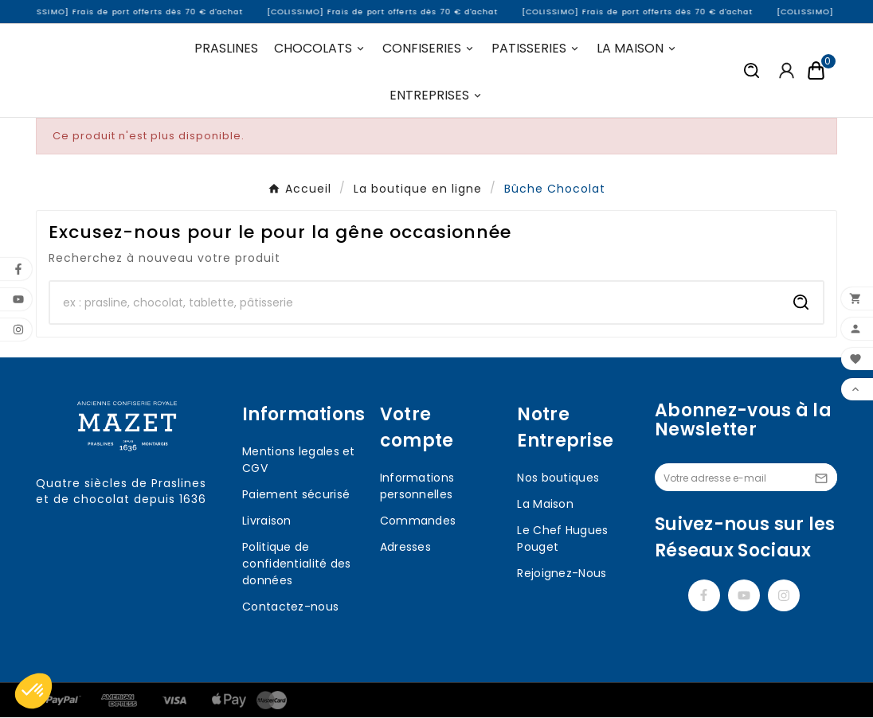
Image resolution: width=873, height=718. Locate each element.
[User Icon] (787, 71)
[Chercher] (415, 303)
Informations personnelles (417, 486)
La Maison (545, 505)
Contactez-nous (290, 607)
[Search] (801, 303)
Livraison (267, 521)
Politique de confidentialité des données (296, 564)
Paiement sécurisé (296, 495)
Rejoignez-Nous (561, 574)
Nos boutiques (558, 478)
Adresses (405, 548)
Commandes (418, 521)
